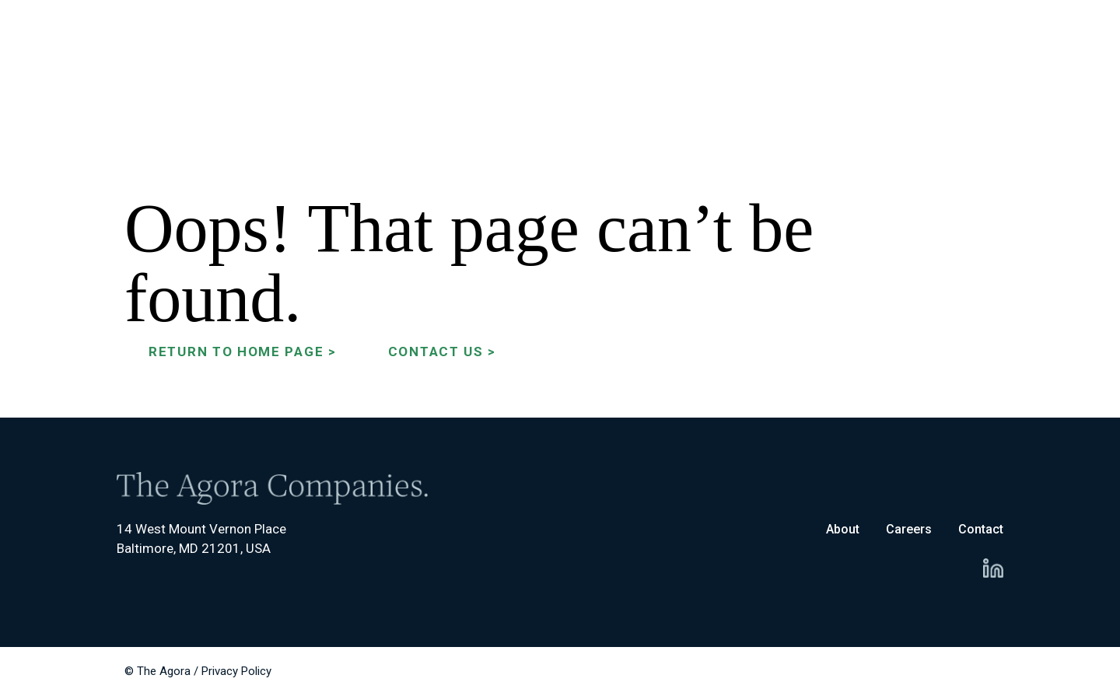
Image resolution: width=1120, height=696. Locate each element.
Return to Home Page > (243, 351)
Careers (909, 529)
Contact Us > (442, 351)
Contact (980, 529)
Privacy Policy (236, 671)
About (842, 529)
